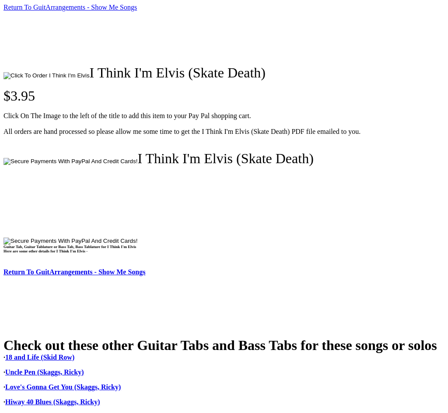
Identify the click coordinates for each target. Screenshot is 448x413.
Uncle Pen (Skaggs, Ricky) (44, 372)
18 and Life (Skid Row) (39, 357)
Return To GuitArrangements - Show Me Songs (70, 7)
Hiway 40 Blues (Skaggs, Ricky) (52, 402)
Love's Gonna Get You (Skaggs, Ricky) (63, 387)
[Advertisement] (163, 38)
